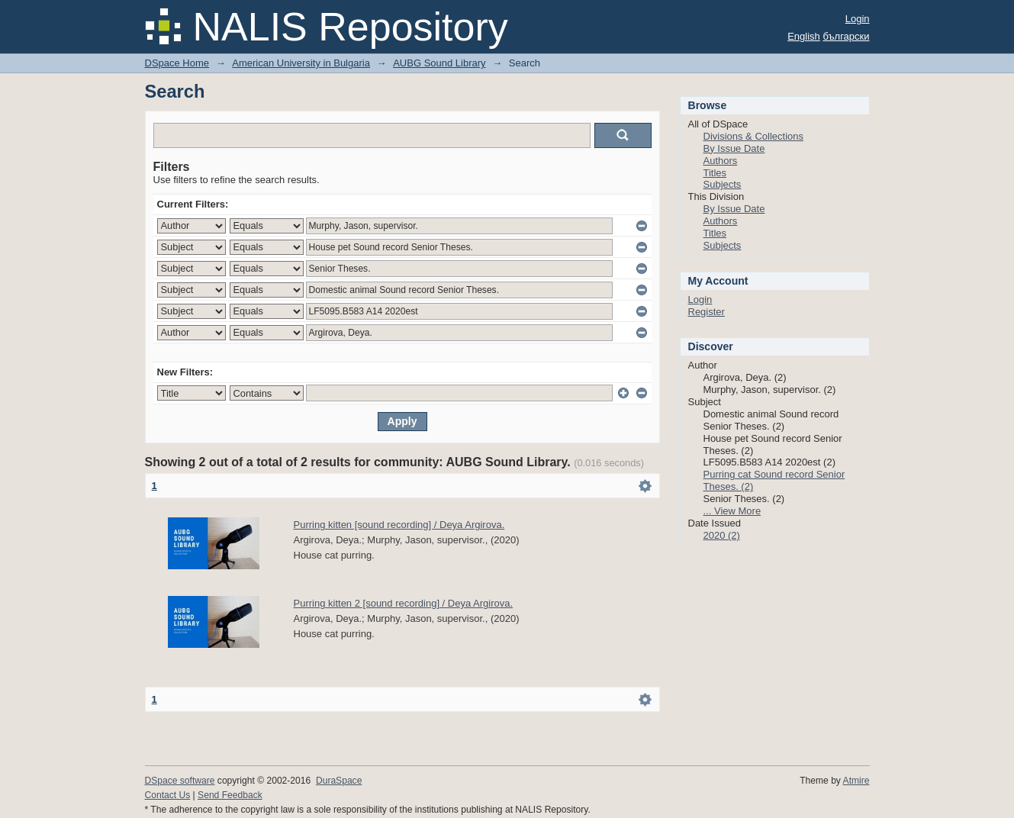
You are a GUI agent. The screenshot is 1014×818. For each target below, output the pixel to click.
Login (857, 18)
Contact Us (168, 795)
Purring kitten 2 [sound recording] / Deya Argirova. (403, 603)
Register (706, 311)
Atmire (856, 780)
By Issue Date (734, 148)
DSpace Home (177, 63)
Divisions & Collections (753, 136)
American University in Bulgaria (301, 63)
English (803, 36)
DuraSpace (339, 780)
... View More (732, 511)
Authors (720, 160)
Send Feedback (230, 795)
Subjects (722, 184)
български (845, 36)
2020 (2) (721, 535)
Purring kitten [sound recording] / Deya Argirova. (399, 524)
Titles (715, 173)
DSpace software (180, 780)
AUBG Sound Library (439, 63)
